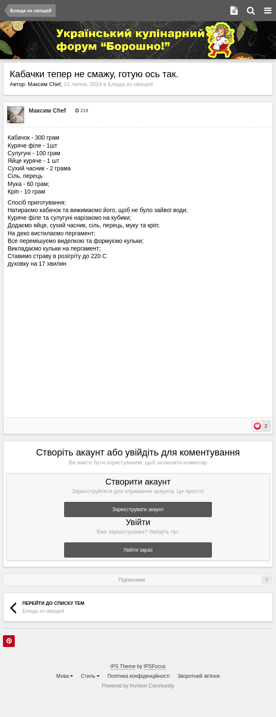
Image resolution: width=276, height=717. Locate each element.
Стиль (90, 676)
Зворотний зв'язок (199, 676)
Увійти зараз (137, 550)
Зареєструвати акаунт (138, 509)
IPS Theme (122, 666)
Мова (64, 676)
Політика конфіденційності (139, 676)
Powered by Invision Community (138, 686)
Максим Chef (44, 84)
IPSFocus (155, 666)
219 (81, 110)
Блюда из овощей (130, 84)
